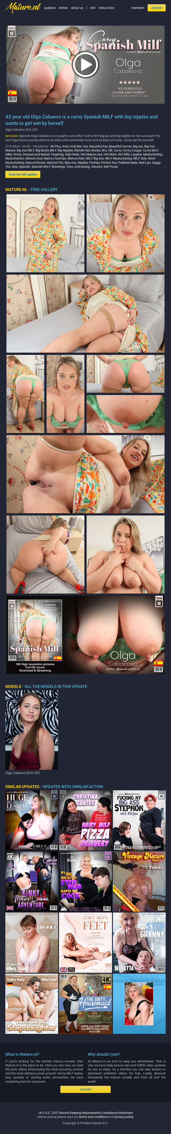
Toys (69, 166)
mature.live (106, 8)
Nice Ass (70, 162)
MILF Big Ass (95, 158)
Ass (85, 146)
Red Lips (145, 162)
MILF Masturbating (118, 158)
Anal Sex (75, 146)
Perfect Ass (109, 162)
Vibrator (96, 166)
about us (77, 8)
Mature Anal (34, 158)
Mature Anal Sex (55, 158)
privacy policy (124, 1117)
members (137, 8)
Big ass (138, 146)
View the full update (23, 174)
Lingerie (136, 154)
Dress (17, 154)
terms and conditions (93, 1117)
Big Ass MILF (25, 150)
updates (49, 8)
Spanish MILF (41, 166)
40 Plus (56, 146)
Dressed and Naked (36, 154)
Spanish (24, 166)
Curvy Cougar (132, 150)
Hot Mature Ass (91, 154)
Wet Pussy (111, 166)
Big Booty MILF (46, 150)
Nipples (83, 162)
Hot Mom (110, 154)
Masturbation (14, 158)
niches (63, 8)
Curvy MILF (150, 150)
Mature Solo (76, 158)
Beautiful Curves (120, 146)
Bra (104, 150)
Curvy (118, 150)
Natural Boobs (36, 162)
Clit (110, 150)
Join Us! (156, 8)
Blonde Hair (82, 150)
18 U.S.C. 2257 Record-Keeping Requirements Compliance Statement (85, 1113)
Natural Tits (55, 162)
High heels (72, 154)
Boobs (96, 150)
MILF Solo (140, 158)
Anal (65, 146)
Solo (15, 166)
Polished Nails (128, 162)
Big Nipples (65, 150)
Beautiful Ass (98, 146)
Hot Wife (124, 154)
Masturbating (152, 154)
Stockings (58, 166)
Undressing (82, 166)
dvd (92, 8)
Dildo (8, 154)
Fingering (57, 154)
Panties (94, 162)
